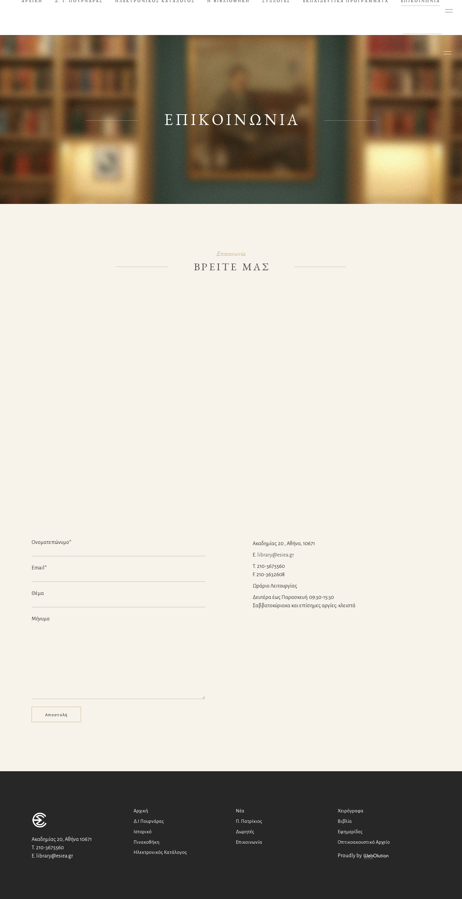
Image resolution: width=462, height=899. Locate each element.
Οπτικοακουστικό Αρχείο (364, 842)
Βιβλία (345, 821)
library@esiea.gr (275, 555)
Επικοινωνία (249, 842)
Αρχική (141, 810)
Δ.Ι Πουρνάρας (149, 821)
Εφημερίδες (350, 831)
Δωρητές (245, 831)
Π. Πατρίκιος (249, 821)
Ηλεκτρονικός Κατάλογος (160, 852)
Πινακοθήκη (146, 842)
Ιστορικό (143, 831)
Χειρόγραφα (350, 810)
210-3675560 (50, 847)
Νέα (240, 810)
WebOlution (376, 857)
